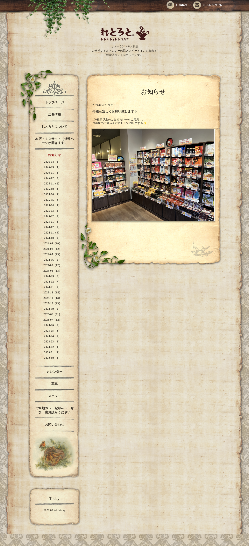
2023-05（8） (52, 330)
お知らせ (54, 155)
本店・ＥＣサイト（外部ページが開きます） (54, 141)
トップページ (54, 102)
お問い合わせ (54, 424)
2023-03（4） (52, 341)
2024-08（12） (52, 249)
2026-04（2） (52, 161)
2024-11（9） (52, 232)
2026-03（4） (52, 167)
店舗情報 (54, 114)
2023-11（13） (52, 298)
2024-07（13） (52, 254)
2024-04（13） (52, 270)
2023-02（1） (52, 347)
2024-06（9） (52, 259)
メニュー (54, 396)
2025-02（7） (52, 216)
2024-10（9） (52, 238)
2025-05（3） (52, 199)
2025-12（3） (52, 178)
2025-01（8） (52, 221)
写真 (54, 383)
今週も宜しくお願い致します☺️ (114, 111)
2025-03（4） (52, 210)
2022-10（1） (52, 357)
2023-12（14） (52, 292)
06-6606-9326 (207, 5)
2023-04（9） (52, 336)
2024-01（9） (52, 287)
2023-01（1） (52, 352)
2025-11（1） (52, 183)
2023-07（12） (52, 319)
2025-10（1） (52, 189)
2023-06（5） (52, 325)
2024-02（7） (52, 281)
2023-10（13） (52, 303)
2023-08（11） (52, 314)
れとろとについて (54, 126)
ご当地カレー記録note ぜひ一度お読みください (54, 410)
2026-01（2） (52, 172)
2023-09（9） (52, 308)
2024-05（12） (52, 265)
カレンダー (54, 371)
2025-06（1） (52, 194)
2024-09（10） (52, 243)
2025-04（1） (52, 205)
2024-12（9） (52, 227)
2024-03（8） (52, 276)
